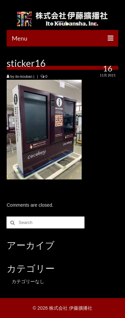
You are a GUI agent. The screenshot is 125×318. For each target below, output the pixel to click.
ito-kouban (23, 76)
